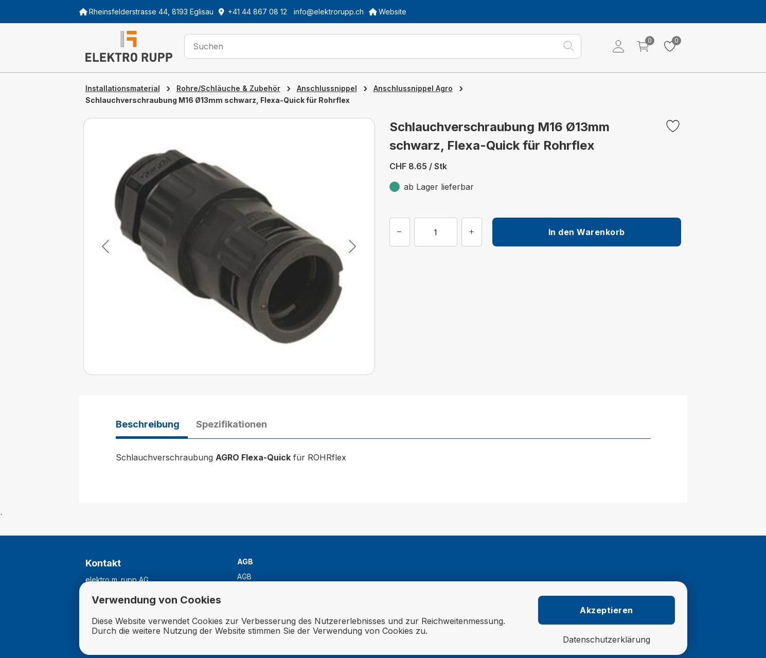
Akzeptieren (606, 610)
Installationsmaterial (122, 88)
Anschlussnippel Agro (413, 88)
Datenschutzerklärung (606, 640)
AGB (244, 576)
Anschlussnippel (327, 88)
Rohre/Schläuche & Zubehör (228, 88)
